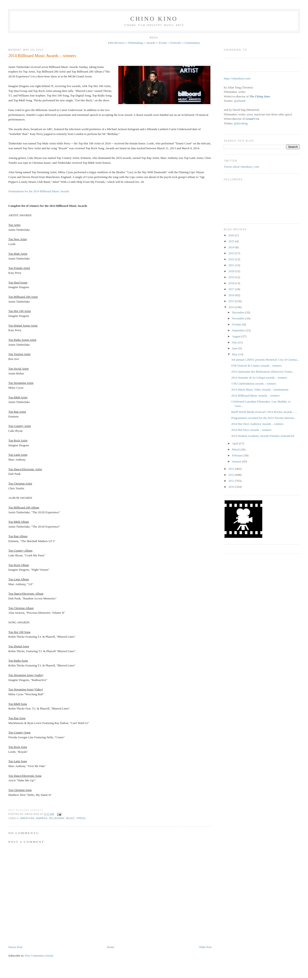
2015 (231, 301)
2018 (231, 283)
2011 (231, 480)
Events (163, 42)
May (235, 354)
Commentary (192, 42)
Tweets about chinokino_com (241, 166)
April (235, 443)
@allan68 (239, 100)
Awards (150, 42)
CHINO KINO (154, 18)
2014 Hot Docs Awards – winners (251, 430)
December (238, 312)
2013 (231, 468)
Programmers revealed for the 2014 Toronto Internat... (263, 418)
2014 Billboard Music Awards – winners (42, 55)
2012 (231, 474)
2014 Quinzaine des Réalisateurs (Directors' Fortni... (262, 371)
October (237, 324)
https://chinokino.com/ (237, 78)
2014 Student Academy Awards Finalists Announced (262, 436)
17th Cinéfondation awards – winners (253, 383)
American (27, 818)
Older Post (205, 947)
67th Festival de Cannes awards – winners (256, 365)
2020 (231, 271)
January (237, 461)
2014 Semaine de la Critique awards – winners (259, 377)
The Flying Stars (260, 96)
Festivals (175, 42)
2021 (231, 265)
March (236, 449)
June (235, 348)
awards (42, 818)
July (235, 342)
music (70, 818)
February (238, 455)
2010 (231, 486)
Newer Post (15, 947)
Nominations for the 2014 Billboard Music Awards (38, 191)
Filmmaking (135, 42)
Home (110, 947)
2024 (231, 247)
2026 (231, 235)
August (236, 336)
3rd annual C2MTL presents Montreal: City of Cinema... (265, 359)
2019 (231, 277)
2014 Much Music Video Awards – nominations (259, 389)
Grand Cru (252, 118)
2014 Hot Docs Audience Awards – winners (257, 424)
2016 (231, 295)
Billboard (56, 818)
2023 (231, 253)
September (239, 330)
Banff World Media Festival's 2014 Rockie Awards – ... (264, 412)
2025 (231, 241)
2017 (231, 289)
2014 (231, 307)
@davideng (241, 123)
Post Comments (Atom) (39, 955)
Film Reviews (116, 42)
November (238, 318)
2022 (231, 259)
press (81, 818)
